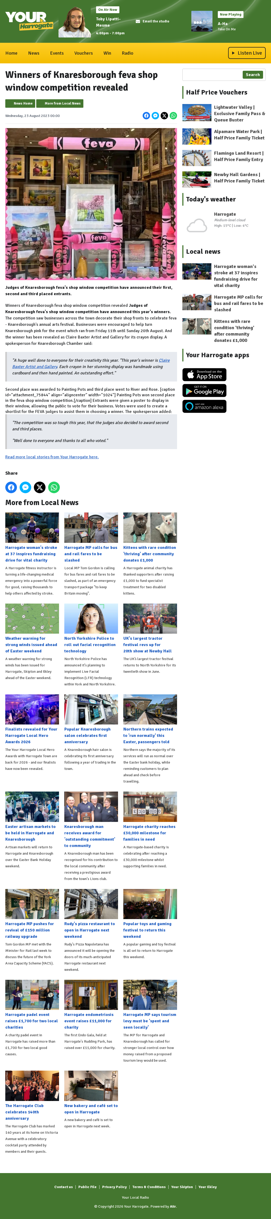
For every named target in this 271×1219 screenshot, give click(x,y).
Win (107, 53)
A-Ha (223, 23)
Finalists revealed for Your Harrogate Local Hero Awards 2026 (32, 719)
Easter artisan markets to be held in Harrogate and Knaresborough (32, 817)
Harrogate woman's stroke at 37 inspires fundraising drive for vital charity (32, 537)
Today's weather (211, 199)
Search (253, 74)
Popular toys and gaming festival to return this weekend (150, 914)
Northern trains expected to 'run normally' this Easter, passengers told (150, 719)
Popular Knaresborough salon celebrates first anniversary (91, 719)
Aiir (173, 1206)
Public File (87, 1187)
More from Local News (63, 103)
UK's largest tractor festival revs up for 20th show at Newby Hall (150, 628)
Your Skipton (182, 1187)
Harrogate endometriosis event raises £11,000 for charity (91, 1005)
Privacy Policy (114, 1187)
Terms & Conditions (149, 1187)
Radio (127, 53)
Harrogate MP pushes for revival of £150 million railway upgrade (32, 914)
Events (57, 53)
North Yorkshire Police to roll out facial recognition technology (91, 628)
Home (11, 53)
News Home (23, 103)
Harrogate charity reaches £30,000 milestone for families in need (150, 817)
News (33, 53)
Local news (203, 251)
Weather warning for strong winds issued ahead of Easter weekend (32, 628)
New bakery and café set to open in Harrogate (91, 1092)
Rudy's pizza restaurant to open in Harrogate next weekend (91, 914)
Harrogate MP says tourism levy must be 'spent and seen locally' (150, 1005)
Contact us (63, 1187)
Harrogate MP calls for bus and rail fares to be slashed (91, 537)
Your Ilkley (207, 1187)
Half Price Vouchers (216, 92)
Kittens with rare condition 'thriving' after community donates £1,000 (150, 537)
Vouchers (83, 53)
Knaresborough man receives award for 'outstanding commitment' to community (91, 820)
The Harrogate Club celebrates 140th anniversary (32, 1096)
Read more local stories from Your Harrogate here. (52, 457)
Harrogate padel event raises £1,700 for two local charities (32, 1005)
